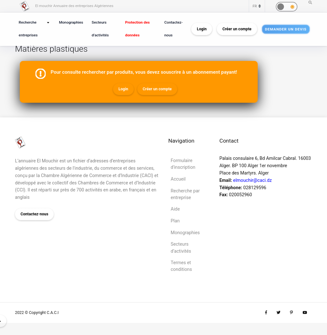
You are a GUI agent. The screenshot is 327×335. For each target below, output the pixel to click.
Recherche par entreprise (185, 194)
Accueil (178, 179)
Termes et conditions (181, 266)
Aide (175, 209)
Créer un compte (237, 29)
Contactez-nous (173, 28)
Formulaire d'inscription (183, 164)
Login (202, 29)
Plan (175, 220)
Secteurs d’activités (100, 28)
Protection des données (137, 28)
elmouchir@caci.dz (252, 180)
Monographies (71, 22)
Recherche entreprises (28, 28)
